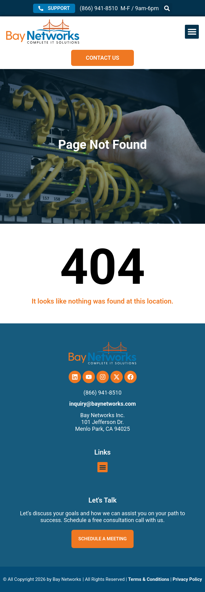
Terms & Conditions (148, 579)
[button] (167, 8)
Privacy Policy (187, 579)
